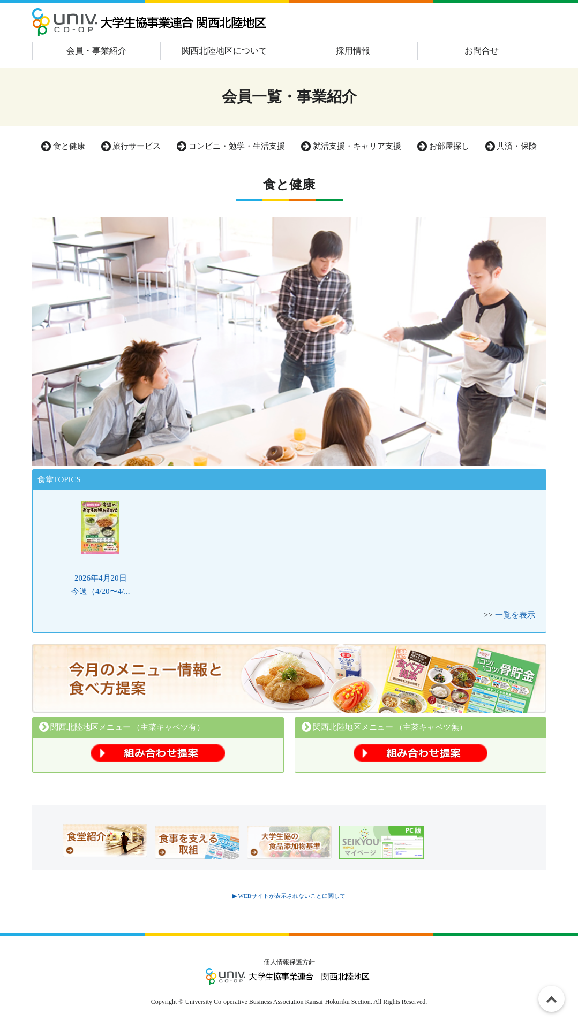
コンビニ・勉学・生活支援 (231, 146)
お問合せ (481, 50)
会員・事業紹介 (96, 50)
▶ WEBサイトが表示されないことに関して (289, 896)
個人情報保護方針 (289, 962)
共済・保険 (511, 146)
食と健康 (63, 146)
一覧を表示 (515, 615)
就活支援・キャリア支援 (351, 146)
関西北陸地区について (224, 50)
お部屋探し (443, 146)
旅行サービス (131, 146)
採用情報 (353, 50)
